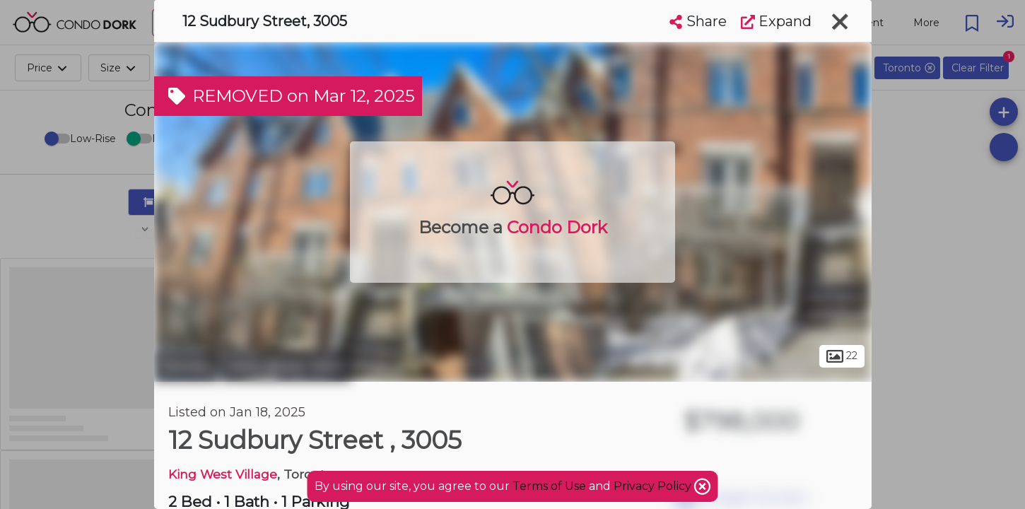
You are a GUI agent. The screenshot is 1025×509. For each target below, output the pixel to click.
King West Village (222, 474)
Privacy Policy (654, 486)
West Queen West (286, 366)
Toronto (186, 366)
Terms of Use (549, 486)
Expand (776, 21)
